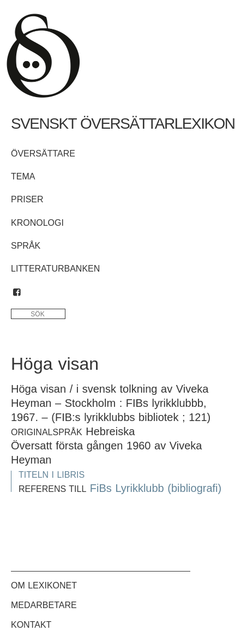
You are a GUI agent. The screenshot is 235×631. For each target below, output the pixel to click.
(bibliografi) (194, 488)
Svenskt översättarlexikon (123, 123)
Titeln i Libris (52, 474)
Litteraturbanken (55, 268)
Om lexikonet (44, 585)
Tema (23, 176)
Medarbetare (44, 605)
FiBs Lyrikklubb (127, 488)
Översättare (43, 153)
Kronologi (37, 222)
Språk (25, 245)
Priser (27, 199)
